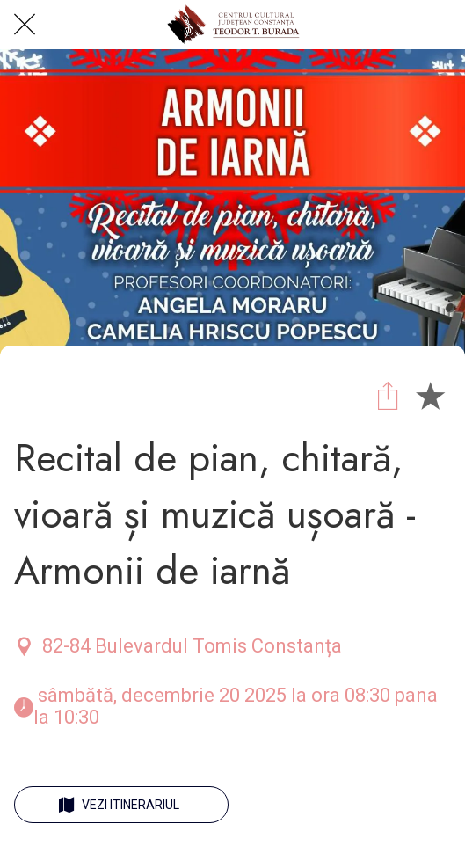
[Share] (388, 395)
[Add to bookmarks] (430, 395)
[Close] (24, 24)
